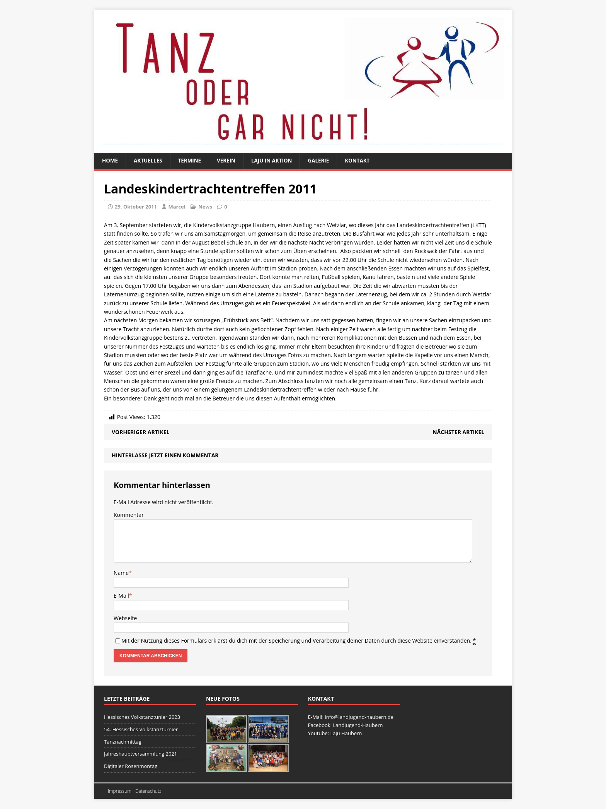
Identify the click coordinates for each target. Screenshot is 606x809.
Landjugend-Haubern (358, 725)
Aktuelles (149, 160)
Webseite (125, 618)
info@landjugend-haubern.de (359, 717)
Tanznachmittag (122, 742)
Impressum (119, 791)
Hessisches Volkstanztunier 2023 (142, 717)
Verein (229, 160)
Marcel (176, 207)
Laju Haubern (346, 733)
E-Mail (121, 596)
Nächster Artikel (458, 432)
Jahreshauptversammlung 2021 (140, 754)
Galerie (324, 160)
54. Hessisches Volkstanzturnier (141, 729)
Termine (192, 160)
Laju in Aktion (276, 160)
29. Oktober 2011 (136, 207)
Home (110, 160)
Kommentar (129, 515)
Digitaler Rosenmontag (130, 766)
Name (121, 573)
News (205, 207)
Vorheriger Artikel (140, 432)
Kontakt (365, 160)
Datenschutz (148, 791)
